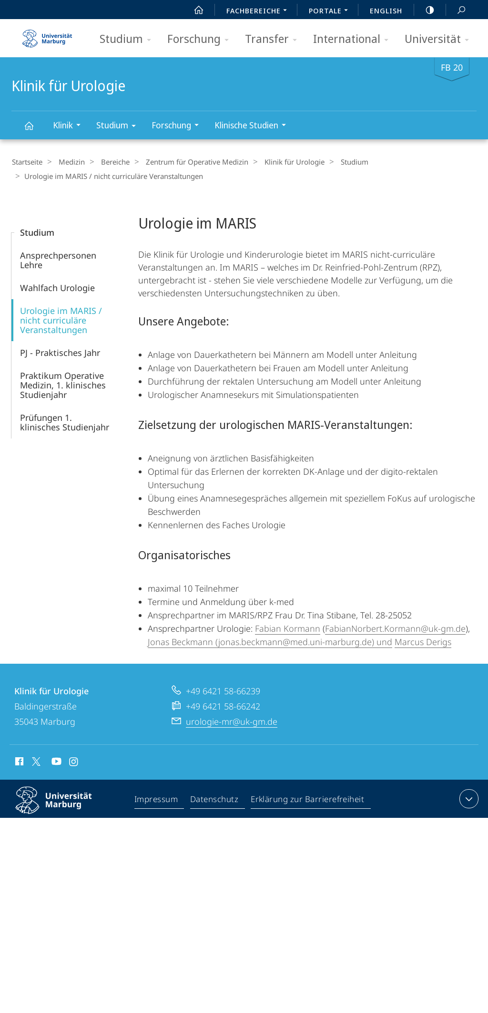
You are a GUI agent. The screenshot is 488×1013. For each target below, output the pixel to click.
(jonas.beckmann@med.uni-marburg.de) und (302, 641)
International (354, 39)
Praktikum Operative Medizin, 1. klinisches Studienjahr (63, 384)
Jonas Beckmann (180, 641)
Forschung (201, 39)
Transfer (274, 39)
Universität (440, 39)
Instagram (74, 762)
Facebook (18, 762)
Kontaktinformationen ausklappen (467, 798)
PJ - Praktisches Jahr (60, 351)
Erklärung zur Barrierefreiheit (308, 799)
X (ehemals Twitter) (35, 760)
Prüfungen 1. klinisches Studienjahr (64, 421)
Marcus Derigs (423, 641)
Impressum (156, 799)
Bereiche (107, 162)
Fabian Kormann (287, 627)
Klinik (70, 126)
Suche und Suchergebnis (456, 10)
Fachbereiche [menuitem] (259, 11)
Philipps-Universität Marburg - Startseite (47, 35)
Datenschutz (214, 799)
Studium (128, 39)
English (386, 10)
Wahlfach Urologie (57, 286)
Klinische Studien (253, 126)
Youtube (55, 762)
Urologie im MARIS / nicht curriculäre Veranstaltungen (61, 319)
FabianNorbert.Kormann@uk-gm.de (395, 627)
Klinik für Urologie (34, 130)
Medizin (67, 162)
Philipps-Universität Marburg (62, 806)
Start (193, 10)
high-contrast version (424, 10)
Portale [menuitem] (331, 11)
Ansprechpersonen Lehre (58, 259)
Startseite (26, 162)
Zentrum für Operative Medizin (185, 162)
